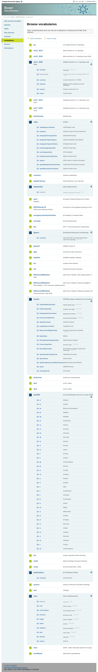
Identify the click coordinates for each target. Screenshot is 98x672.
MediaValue (43, 336)
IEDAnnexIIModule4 (41, 291)
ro (40, 524)
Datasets (7, 25)
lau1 (35, 383)
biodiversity (38, 116)
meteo (41, 623)
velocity (42, 637)
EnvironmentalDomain (46, 318)
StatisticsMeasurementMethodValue (51, 362)
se (40, 532)
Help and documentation (12, 21)
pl (40, 515)
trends (41, 93)
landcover (37, 377)
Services (7, 44)
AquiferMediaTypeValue (47, 304)
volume (41, 641)
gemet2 (36, 246)
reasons (42, 89)
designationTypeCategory (48, 140)
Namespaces (8, 48)
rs (40, 528)
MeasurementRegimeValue (48, 330)
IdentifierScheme (45, 322)
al (40, 400)
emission (42, 615)
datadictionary (39, 181)
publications (38, 572)
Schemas (7, 36)
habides (36, 257)
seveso (36, 585)
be (40, 412)
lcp (34, 555)
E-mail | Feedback (10, 665)
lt (39, 495)
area (40, 606)
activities (42, 70)
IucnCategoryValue (45, 152)
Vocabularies (9, 40)
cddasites (42, 131)
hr (40, 470)
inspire (36, 299)
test (35, 590)
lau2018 (36, 395)
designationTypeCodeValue (48, 144)
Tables (6, 29)
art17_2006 (38, 62)
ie (40, 478)
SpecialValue (43, 358)
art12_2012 (38, 51)
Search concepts (51, 38)
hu (40, 474)
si (40, 536)
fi (39, 454)
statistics (42, 628)
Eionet (13, 17)
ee (40, 441)
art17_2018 (38, 108)
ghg (35, 252)
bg (40, 416)
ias (34, 263)
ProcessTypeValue (45, 344)
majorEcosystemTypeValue (48, 156)
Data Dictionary (20, 17)
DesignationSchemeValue (48, 313)
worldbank (37, 653)
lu (40, 499)
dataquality (38, 187)
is (40, 482)
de (40, 433)
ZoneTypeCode (44, 371)
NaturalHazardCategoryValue (49, 340)
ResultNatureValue (45, 349)
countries (42, 80)
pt (40, 520)
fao (34, 227)
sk (40, 540)
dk (40, 437)
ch (40, 421)
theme (41, 367)
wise (35, 648)
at (40, 404)
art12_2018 (38, 56)
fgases (36, 232)
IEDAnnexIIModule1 (41, 275)
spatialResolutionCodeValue (48, 168)
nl (40, 511)
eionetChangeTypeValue (47, 148)
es (40, 450)
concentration (44, 610)
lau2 (35, 389)
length (41, 619)
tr (39, 544)
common (37, 175)
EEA (13, 1)
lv (40, 503)
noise (35, 567)
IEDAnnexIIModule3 (41, 283)
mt (40, 507)
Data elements (9, 33)
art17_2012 (38, 100)
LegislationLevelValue (46, 326)
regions (42, 160)
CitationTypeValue (45, 309)
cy (40, 425)
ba (40, 408)
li (39, 491)
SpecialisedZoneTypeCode (48, 354)
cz (40, 429)
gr (40, 466)
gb (40, 462)
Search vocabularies (36, 38)
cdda (35, 122)
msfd (35, 561)
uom (35, 596)
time (40, 632)
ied (34, 269)
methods (42, 84)
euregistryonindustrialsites (44, 215)
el (40, 445)
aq (34, 45)
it (39, 487)
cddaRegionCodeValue (47, 127)
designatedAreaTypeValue (48, 135)
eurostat (36, 221)
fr (39, 458)
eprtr (35, 199)
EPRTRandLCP (39, 207)
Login (76, 1)
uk (40, 549)
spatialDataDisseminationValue (49, 164)
